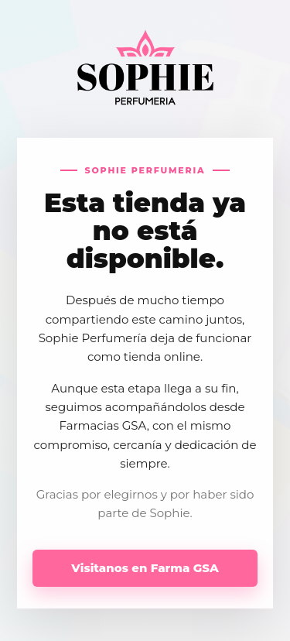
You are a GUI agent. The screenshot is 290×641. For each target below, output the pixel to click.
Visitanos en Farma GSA (144, 567)
